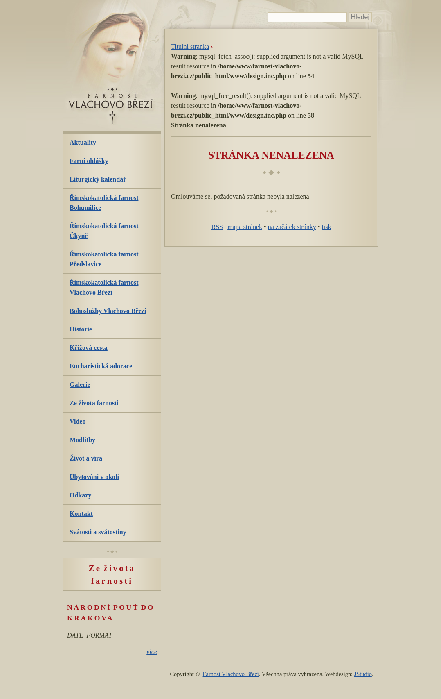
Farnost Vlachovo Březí (231, 674)
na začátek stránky (292, 226)
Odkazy (80, 495)
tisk (326, 226)
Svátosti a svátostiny (98, 532)
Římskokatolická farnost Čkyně (104, 230)
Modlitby (82, 439)
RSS (217, 226)
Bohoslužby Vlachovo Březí (108, 310)
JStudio (363, 674)
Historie (81, 329)
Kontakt (81, 513)
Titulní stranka (190, 46)
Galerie (80, 384)
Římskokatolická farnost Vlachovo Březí (104, 287)
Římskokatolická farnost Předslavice (104, 259)
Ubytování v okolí (94, 476)
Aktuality (83, 142)
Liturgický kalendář (98, 179)
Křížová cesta (89, 347)
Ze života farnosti (94, 402)
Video (78, 421)
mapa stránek (244, 226)
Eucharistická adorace (101, 366)
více (151, 651)
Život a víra (86, 458)
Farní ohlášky (89, 160)
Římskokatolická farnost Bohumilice (104, 202)
